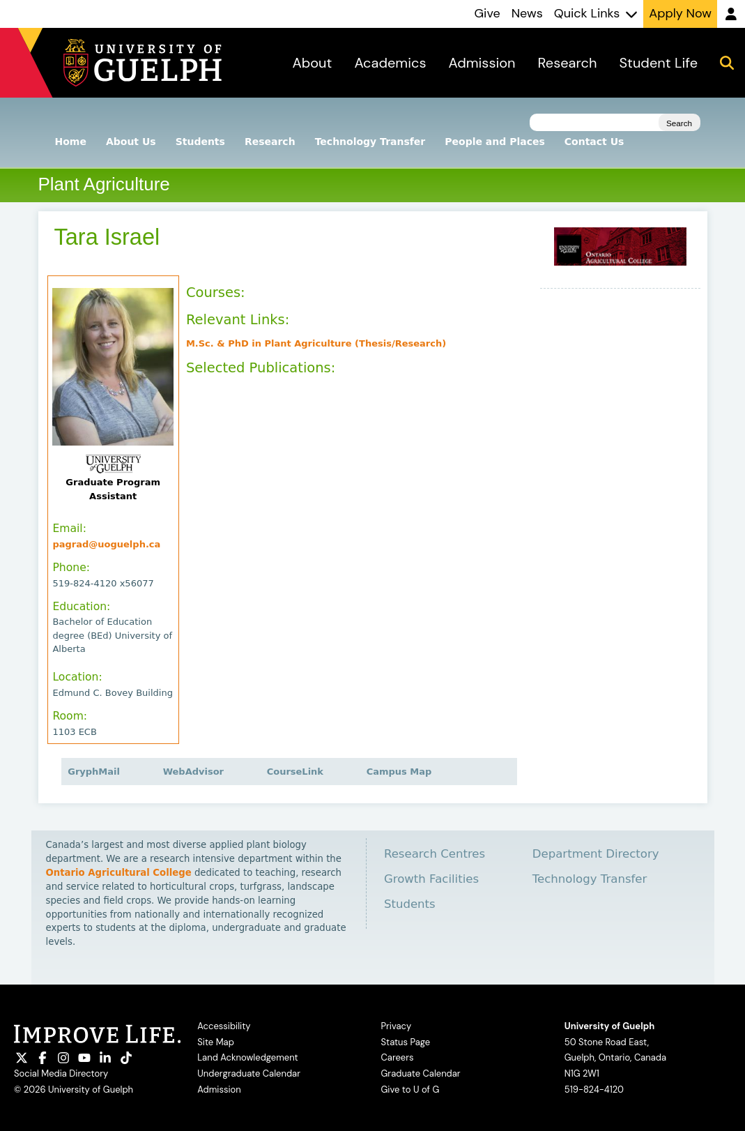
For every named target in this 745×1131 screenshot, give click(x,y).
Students (200, 141)
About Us (131, 141)
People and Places (495, 141)
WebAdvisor (197, 771)
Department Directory (595, 853)
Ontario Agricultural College (119, 872)
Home (70, 141)
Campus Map (399, 771)
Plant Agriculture (104, 184)
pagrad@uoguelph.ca (110, 544)
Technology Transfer (370, 141)
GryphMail (98, 771)
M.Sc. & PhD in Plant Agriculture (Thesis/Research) (320, 343)
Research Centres (434, 853)
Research (270, 141)
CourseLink (299, 771)
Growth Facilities (431, 879)
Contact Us (594, 141)
